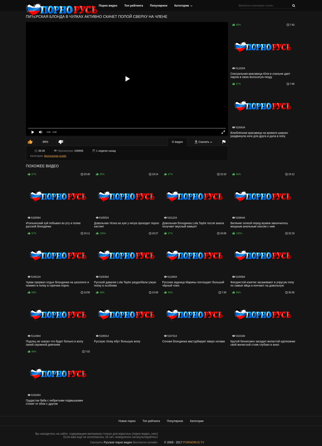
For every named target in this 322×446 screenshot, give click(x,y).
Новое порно (127, 421)
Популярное (158, 5)
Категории (181, 5)
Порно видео (108, 5)
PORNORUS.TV (193, 442)
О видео (177, 141)
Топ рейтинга (133, 5)
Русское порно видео (118, 442)
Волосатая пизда (55, 155)
